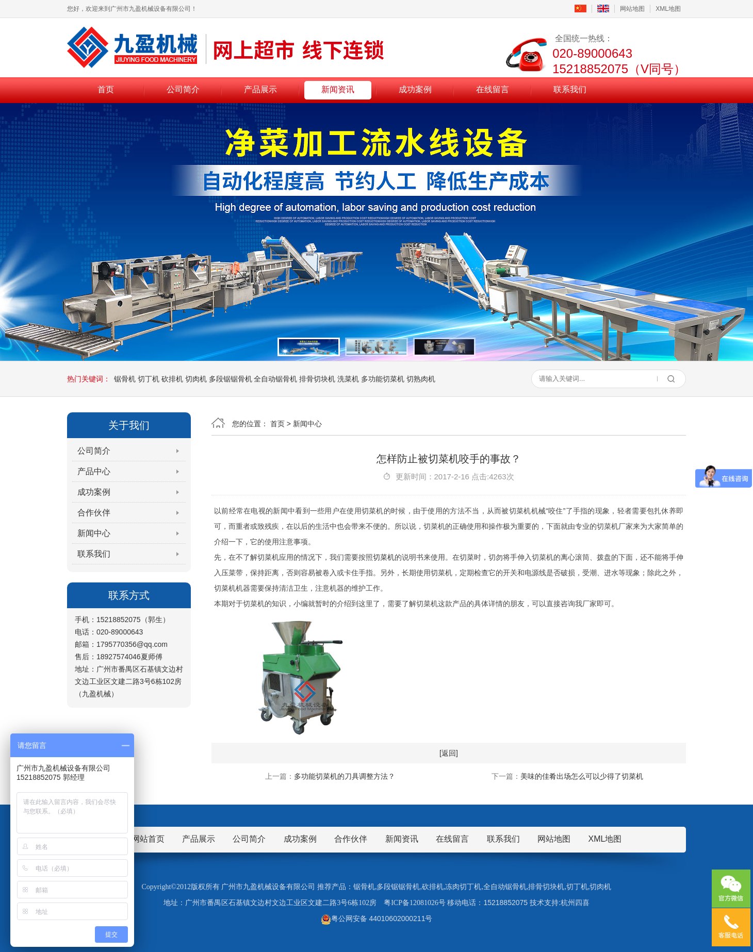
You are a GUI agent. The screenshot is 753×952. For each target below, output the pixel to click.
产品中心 (93, 471)
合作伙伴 (93, 512)
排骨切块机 (317, 379)
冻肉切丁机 (463, 887)
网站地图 (632, 8)
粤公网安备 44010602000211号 (377, 918)
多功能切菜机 (382, 379)
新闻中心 (93, 533)
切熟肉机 (420, 379)
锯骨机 (125, 379)
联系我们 (569, 89)
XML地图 (668, 8)
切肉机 (196, 379)
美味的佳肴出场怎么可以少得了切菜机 (581, 776)
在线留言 (492, 89)
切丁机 (148, 379)
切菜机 (384, 557)
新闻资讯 (337, 89)
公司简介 (183, 89)
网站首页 (148, 838)
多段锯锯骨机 (230, 379)
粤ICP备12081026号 (415, 903)
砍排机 (172, 379)
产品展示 (260, 89)
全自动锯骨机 (275, 379)
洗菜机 (348, 379)
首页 (105, 89)
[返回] (448, 753)
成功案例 (415, 89)
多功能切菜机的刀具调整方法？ (344, 776)
